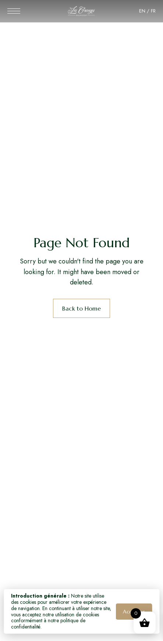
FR (153, 10)
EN (142, 10)
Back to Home (81, 308)
